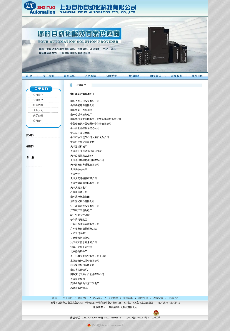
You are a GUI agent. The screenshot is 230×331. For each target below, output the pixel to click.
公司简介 (38, 94)
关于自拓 (38, 115)
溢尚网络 (175, 302)
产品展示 (98, 298)
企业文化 (38, 110)
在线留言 (158, 298)
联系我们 (173, 298)
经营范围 (38, 105)
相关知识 (143, 298)
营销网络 (128, 298)
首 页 (54, 298)
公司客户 (38, 100)
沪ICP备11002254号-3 (137, 317)
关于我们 (67, 298)
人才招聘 (113, 298)
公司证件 (38, 120)
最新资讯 (82, 298)
